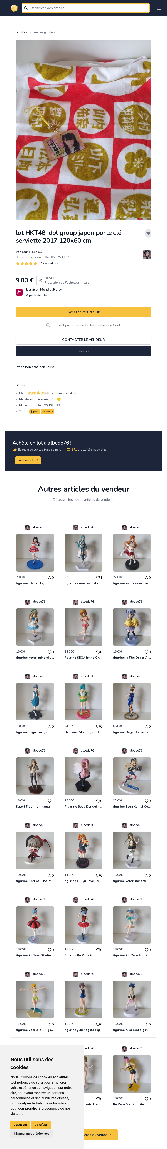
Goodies (21, 32)
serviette (48, 411)
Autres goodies (44, 32)
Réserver (83, 351)
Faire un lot (28, 460)
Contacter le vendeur (83, 339)
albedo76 (37, 252)
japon (34, 411)
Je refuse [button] (41, 1124)
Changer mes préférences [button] (31, 1133)
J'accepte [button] (20, 1124)
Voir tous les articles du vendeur (83, 1135)
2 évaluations (49, 263)
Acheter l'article (83, 312)
